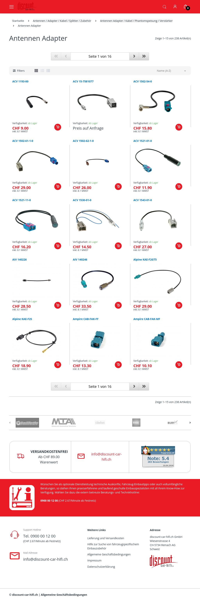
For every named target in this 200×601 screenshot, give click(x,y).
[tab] (36, 70)
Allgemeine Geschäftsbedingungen (108, 554)
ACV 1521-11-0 (21, 200)
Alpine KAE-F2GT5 (145, 259)
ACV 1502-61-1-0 (22, 141)
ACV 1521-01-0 (142, 141)
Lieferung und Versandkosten (105, 538)
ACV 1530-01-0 (82, 200)
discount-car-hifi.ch (25, 595)
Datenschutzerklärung (101, 566)
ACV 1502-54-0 (142, 81)
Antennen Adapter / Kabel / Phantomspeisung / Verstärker (136, 21)
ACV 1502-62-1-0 (83, 141)
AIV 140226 (19, 259)
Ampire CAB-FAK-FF (85, 319)
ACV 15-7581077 (83, 81)
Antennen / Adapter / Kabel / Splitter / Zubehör (62, 21)
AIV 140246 (80, 259)
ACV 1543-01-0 (142, 200)
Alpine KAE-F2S (22, 319)
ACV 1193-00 (20, 81)
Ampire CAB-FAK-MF (146, 319)
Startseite (18, 21)
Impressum (94, 560)
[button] (164, 6)
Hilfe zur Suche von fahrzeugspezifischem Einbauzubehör (113, 546)
